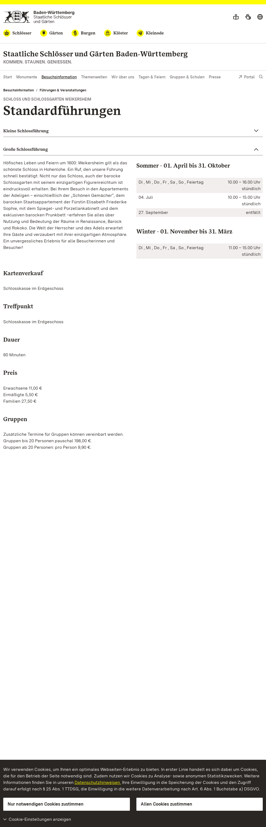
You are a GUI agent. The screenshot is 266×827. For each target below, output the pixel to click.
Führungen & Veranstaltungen (63, 90)
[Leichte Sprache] (236, 17)
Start (7, 77)
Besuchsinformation (59, 77)
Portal (246, 77)
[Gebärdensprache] (248, 17)
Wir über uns (122, 77)
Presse (215, 77)
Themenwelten (94, 77)
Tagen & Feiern (152, 77)
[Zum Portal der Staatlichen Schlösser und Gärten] (39, 17)
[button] (133, 131)
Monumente (26, 77)
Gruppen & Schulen (187, 77)
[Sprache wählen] (260, 17)
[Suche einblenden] (261, 77)
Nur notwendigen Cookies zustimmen (46, 804)
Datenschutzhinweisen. (98, 782)
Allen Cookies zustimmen (166, 804)
